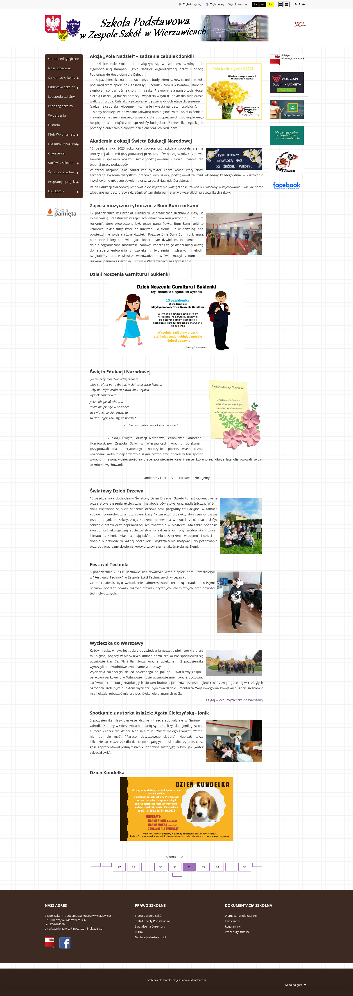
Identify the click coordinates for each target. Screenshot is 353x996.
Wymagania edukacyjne (241, 916)
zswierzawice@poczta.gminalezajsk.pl (78, 928)
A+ (303, 4)
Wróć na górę (296, 984)
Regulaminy (233, 926)
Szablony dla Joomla (159, 980)
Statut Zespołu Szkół (148, 916)
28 (133, 867)
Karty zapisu (233, 921)
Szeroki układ (286, 4)
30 (160, 867)
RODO (139, 932)
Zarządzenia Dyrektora (150, 926)
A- (295, 4)
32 (189, 867)
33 (203, 867)
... (147, 867)
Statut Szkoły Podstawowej (153, 921)
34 (217, 867)
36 (244, 867)
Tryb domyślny (190, 4)
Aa (255, 4)
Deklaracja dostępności (150, 937)
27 (119, 867)
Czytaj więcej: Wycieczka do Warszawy (234, 700)
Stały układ (280, 4)
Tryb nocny (215, 4)
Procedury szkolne (237, 932)
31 (174, 867)
